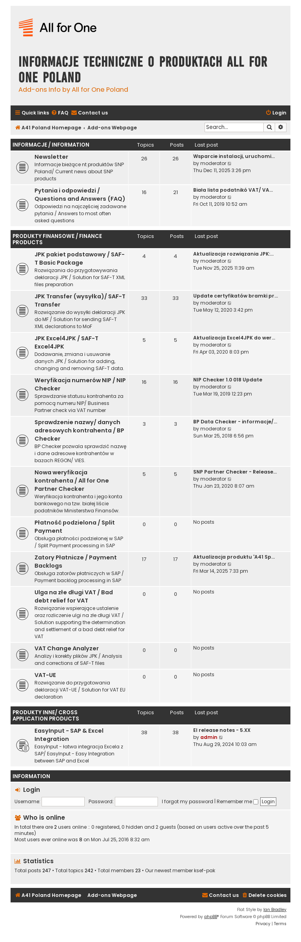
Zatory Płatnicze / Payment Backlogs (75, 562)
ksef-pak (204, 871)
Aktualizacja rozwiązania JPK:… (233, 253)
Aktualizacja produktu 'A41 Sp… (234, 557)
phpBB (210, 917)
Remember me (237, 801)
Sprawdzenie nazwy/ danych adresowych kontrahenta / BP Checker (79, 430)
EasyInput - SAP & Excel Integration (68, 735)
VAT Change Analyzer (66, 648)
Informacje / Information (51, 145)
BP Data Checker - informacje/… (235, 421)
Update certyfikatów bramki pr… (235, 295)
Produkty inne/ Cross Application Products (46, 715)
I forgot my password (187, 801)
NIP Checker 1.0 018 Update (227, 379)
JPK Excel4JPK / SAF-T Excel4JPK (66, 342)
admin (209, 737)
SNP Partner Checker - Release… (235, 471)
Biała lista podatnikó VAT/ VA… (233, 190)
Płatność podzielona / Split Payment (74, 527)
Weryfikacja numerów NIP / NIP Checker (80, 384)
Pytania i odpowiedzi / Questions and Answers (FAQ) (79, 195)
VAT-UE (45, 675)
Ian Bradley (274, 910)
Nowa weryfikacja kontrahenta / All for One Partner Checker (71, 480)
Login (31, 790)
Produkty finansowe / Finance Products (57, 239)
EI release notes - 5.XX (221, 730)
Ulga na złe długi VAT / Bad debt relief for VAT (73, 596)
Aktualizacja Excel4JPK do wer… (234, 337)
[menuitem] (59, 113)
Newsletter (51, 157)
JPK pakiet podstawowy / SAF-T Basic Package (79, 258)
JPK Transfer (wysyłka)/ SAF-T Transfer (79, 300)
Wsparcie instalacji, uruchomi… (234, 156)
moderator (213, 163)
